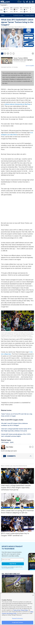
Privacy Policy (11, 568)
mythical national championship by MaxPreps (17, 104)
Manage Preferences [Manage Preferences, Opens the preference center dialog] (17, 618)
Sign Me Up (13, 563)
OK (33, 595)
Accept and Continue (17, 622)
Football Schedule (18, 15)
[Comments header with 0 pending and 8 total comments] (17, 456)
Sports (11, 442)
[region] (17, 609)
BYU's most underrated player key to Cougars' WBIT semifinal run (15, 534)
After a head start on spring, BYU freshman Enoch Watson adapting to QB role (17, 511)
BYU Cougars (5, 442)
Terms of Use (4, 568)
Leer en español (30, 65)
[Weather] (19, 1)
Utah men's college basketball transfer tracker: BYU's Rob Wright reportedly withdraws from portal (16, 487)
